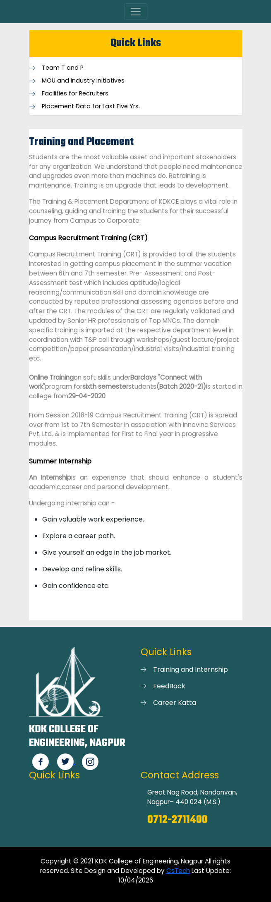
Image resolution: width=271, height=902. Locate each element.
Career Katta (174, 702)
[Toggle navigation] (135, 11)
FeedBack (169, 686)
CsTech (178, 870)
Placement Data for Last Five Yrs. (91, 106)
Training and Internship (190, 669)
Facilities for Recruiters (75, 94)
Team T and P (63, 68)
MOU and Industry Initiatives (83, 81)
